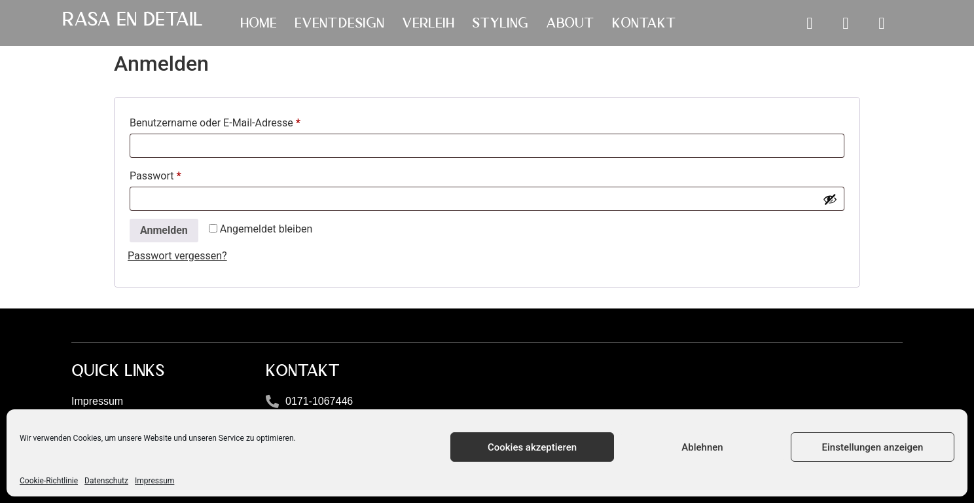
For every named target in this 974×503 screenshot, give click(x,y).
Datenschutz (106, 480)
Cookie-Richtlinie (49, 480)
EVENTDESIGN (339, 22)
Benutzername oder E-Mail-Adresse (241, 121)
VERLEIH (428, 22)
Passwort (182, 174)
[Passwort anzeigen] (830, 199)
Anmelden (164, 230)
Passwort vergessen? (177, 256)
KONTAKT (644, 22)
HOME (258, 22)
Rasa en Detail (132, 19)
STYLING (500, 22)
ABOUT (570, 22)
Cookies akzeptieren (532, 447)
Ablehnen (702, 447)
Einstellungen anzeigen (873, 447)
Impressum (154, 480)
